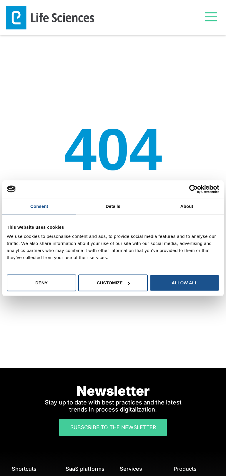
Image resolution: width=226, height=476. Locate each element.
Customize (113, 282)
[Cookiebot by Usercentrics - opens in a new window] (193, 189)
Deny (41, 282)
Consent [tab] (39, 205)
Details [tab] (113, 205)
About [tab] (186, 205)
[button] (211, 17)
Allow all (184, 282)
